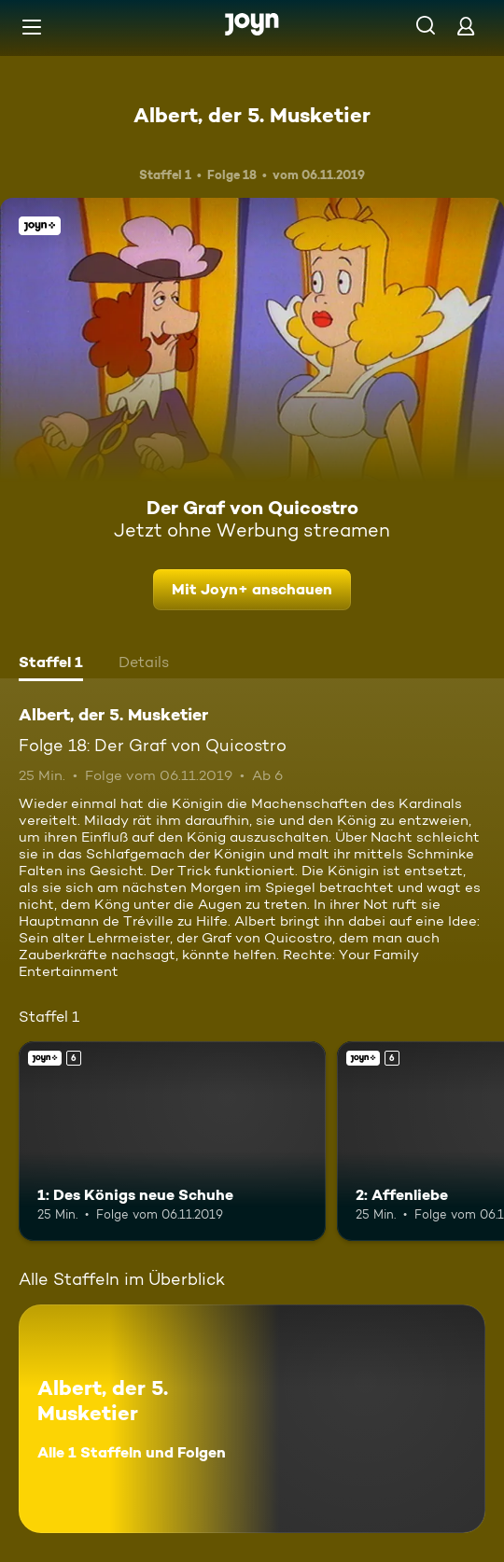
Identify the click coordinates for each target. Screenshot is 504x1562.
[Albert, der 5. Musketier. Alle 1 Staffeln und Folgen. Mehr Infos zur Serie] (252, 1418)
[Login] (466, 25)
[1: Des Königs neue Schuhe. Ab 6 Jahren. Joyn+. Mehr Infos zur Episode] (172, 1141)
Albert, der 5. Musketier (252, 115)
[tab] (51, 664)
